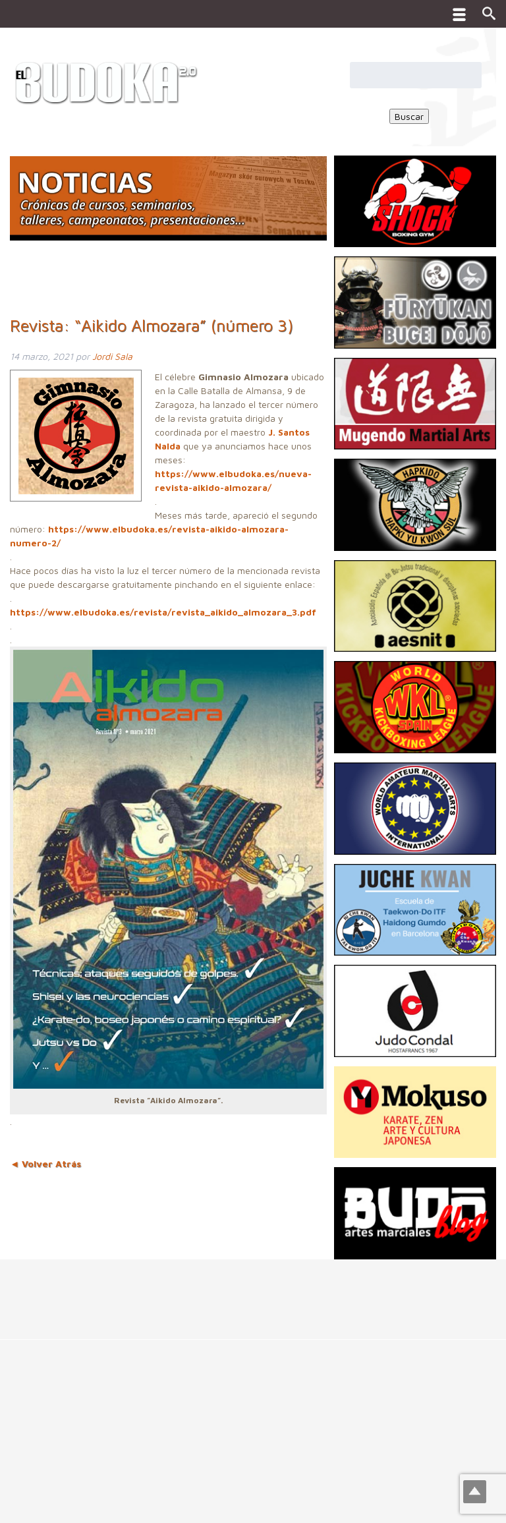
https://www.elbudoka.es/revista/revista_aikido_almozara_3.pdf (163, 612)
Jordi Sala (112, 356)
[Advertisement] (240, 1289)
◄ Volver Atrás (45, 1163)
